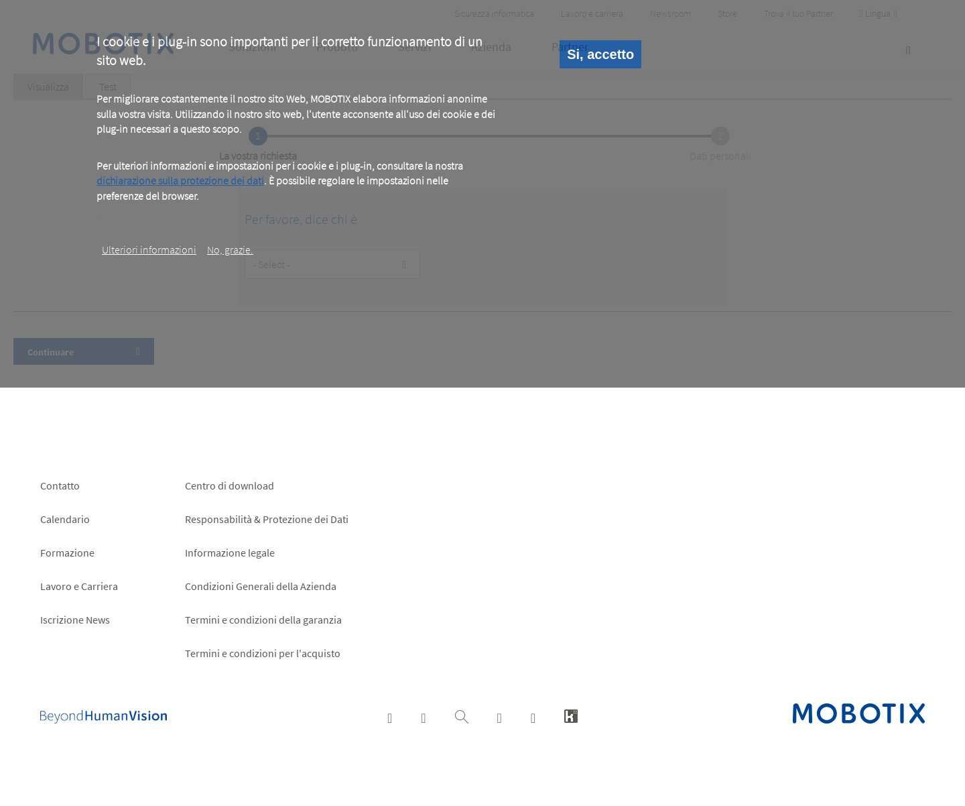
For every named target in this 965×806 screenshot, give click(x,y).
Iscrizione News (75, 619)
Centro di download (229, 485)
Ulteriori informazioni (149, 249)
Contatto (60, 485)
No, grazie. (230, 249)
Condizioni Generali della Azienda (260, 586)
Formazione (67, 552)
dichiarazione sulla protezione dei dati (180, 180)
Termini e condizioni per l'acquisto (262, 653)
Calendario (65, 519)
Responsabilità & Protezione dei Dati (266, 519)
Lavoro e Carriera (79, 586)
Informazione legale (230, 552)
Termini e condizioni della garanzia (263, 619)
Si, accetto (600, 54)
